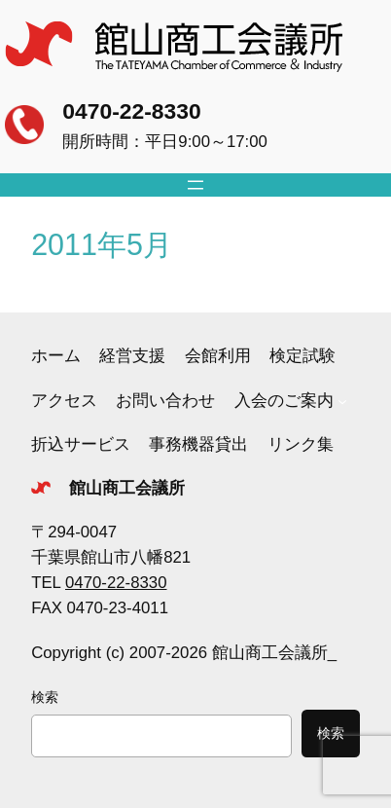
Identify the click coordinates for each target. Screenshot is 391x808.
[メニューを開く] (195, 185)
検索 (44, 697)
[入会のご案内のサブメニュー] (342, 401)
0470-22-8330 (131, 111)
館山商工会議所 (127, 488)
